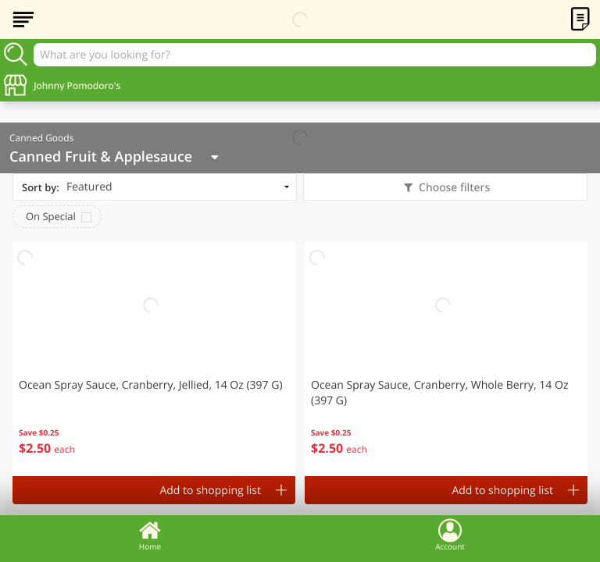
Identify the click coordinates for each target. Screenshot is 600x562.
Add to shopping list (210, 490)
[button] (153, 359)
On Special (51, 216)
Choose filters (453, 187)
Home (150, 534)
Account (450, 534)
